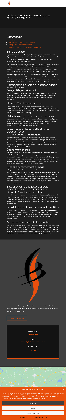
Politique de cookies (23, 417)
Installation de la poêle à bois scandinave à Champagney (24, 47)
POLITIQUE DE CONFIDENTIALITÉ (38, 417)
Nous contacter (17, 318)
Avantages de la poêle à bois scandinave (20, 45)
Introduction (11, 40)
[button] (63, 389)
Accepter (33, 403)
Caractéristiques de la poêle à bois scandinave (21, 42)
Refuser (33, 408)
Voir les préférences (33, 413)
